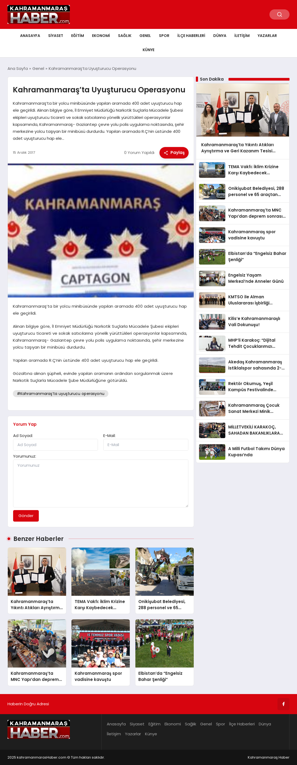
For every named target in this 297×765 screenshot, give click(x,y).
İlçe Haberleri (191, 35)
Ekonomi (101, 35)
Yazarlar (267, 35)
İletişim (242, 35)
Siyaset (55, 35)
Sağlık (124, 35)
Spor (164, 35)
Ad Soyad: (23, 435)
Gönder (25, 515)
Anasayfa (30, 35)
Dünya (219, 35)
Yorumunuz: (24, 456)
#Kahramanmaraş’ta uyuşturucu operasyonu (60, 393)
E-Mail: (109, 435)
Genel (145, 35)
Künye (148, 49)
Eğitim (77, 35)
